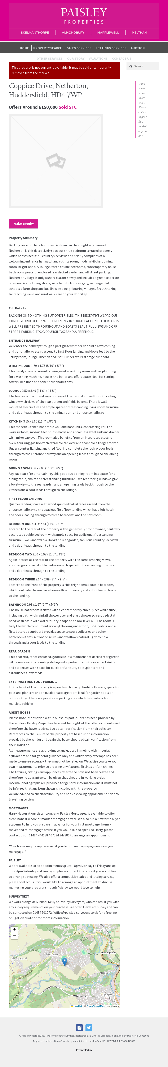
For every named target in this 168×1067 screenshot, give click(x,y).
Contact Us (121, 58)
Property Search (47, 48)
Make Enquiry (24, 223)
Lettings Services (111, 48)
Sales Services (79, 48)
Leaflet (76, 1006)
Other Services (50, 58)
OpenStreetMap (96, 1006)
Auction (138, 48)
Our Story (75, 58)
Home (24, 48)
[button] (64, 962)
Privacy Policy (84, 1049)
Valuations (98, 58)
